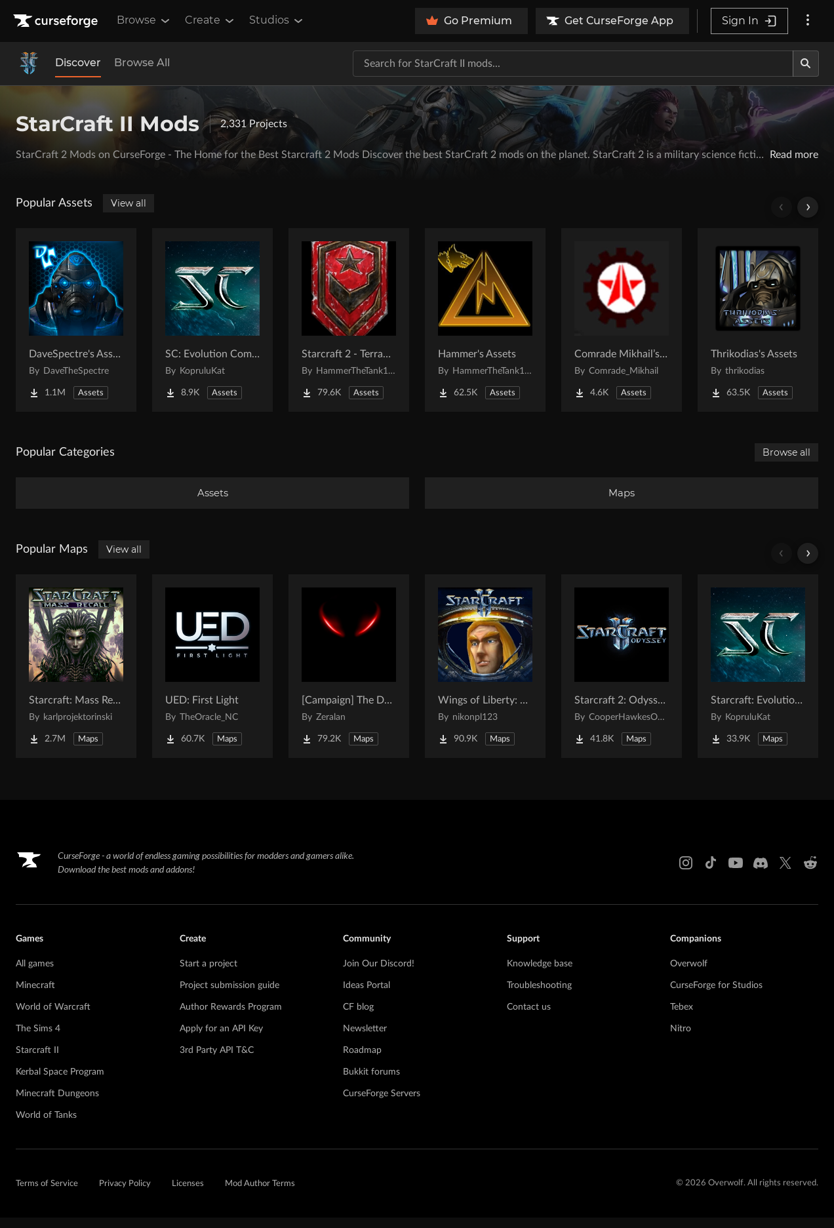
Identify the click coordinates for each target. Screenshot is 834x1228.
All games (35, 974)
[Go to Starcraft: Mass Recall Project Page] (76, 676)
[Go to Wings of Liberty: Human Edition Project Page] (485, 676)
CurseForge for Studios (716, 995)
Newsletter (365, 1039)
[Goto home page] (57, 21)
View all (128, 203)
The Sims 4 (38, 1039)
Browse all (786, 452)
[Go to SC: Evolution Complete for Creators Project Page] (212, 320)
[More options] (808, 21)
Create (210, 20)
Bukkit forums (371, 1082)
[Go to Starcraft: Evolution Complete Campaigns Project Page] (758, 676)
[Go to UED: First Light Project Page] (212, 676)
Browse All (142, 62)
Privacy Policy (125, 1194)
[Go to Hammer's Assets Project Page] (485, 320)
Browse (144, 20)
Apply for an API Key (221, 1039)
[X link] (785, 873)
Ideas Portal (366, 995)
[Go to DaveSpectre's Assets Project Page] (76, 320)
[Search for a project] (573, 63)
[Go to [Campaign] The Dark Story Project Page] (348, 676)
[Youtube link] (736, 873)
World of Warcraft (53, 1017)
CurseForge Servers (381, 1104)
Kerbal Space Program (60, 1082)
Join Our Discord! (378, 974)
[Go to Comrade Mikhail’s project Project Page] (621, 320)
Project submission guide (229, 995)
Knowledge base (539, 974)
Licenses (188, 1194)
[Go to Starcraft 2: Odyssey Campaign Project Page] (621, 676)
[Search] (806, 63)
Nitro (680, 1039)
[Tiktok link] (711, 873)
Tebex (681, 1017)
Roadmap (362, 1060)
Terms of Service (47, 1194)
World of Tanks (46, 1125)
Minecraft (35, 995)
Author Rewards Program (231, 1017)
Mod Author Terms (260, 1194)
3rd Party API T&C (217, 1060)
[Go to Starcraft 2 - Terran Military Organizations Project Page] (348, 320)
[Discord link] (760, 873)
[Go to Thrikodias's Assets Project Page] (758, 320)
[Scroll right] (807, 207)
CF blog (358, 1017)
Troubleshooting (539, 995)
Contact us (529, 1017)
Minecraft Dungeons (57, 1104)
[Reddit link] (810, 873)
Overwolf (688, 974)
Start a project (208, 974)
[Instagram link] (686, 873)
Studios (277, 20)
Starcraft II (37, 1060)
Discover (78, 62)
